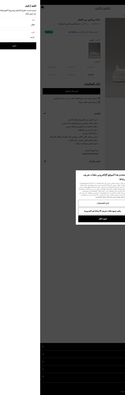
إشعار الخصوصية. (60, 197)
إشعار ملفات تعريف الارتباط (75, 197)
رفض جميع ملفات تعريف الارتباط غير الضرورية (62, 211)
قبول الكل (62, 218)
